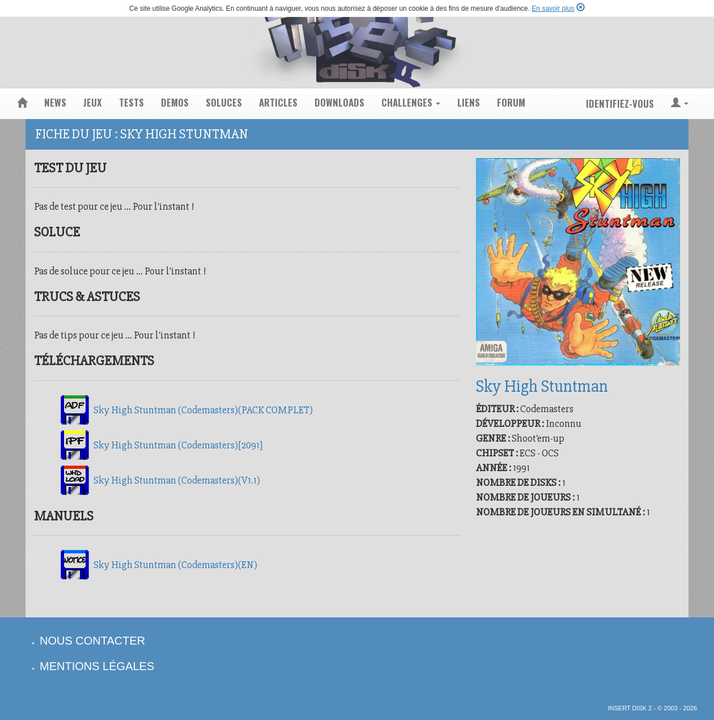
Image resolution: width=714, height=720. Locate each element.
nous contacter (92, 640)
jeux (92, 102)
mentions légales (97, 666)
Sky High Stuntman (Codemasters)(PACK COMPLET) (203, 410)
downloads (339, 102)
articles (278, 102)
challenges (410, 102)
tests (131, 102)
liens (468, 102)
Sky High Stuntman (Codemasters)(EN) (175, 564)
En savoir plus (553, 8)
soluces (224, 102)
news (55, 102)
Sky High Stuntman (542, 386)
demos (175, 102)
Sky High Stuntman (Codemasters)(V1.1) (177, 480)
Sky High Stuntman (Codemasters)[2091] (178, 445)
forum (511, 102)
